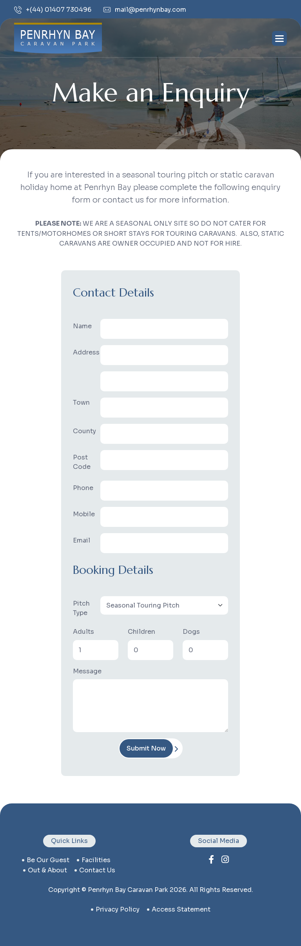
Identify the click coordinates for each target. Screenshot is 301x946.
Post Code (82, 462)
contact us (97, 870)
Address (84, 352)
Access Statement (181, 909)
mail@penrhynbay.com (144, 9)
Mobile (84, 514)
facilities (96, 860)
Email (81, 540)
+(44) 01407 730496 (52, 10)
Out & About (47, 870)
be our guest (48, 860)
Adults (83, 632)
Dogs (191, 632)
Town (81, 402)
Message (87, 671)
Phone (83, 488)
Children (141, 632)
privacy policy (118, 909)
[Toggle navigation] (279, 38)
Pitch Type (81, 608)
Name (82, 326)
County (84, 431)
